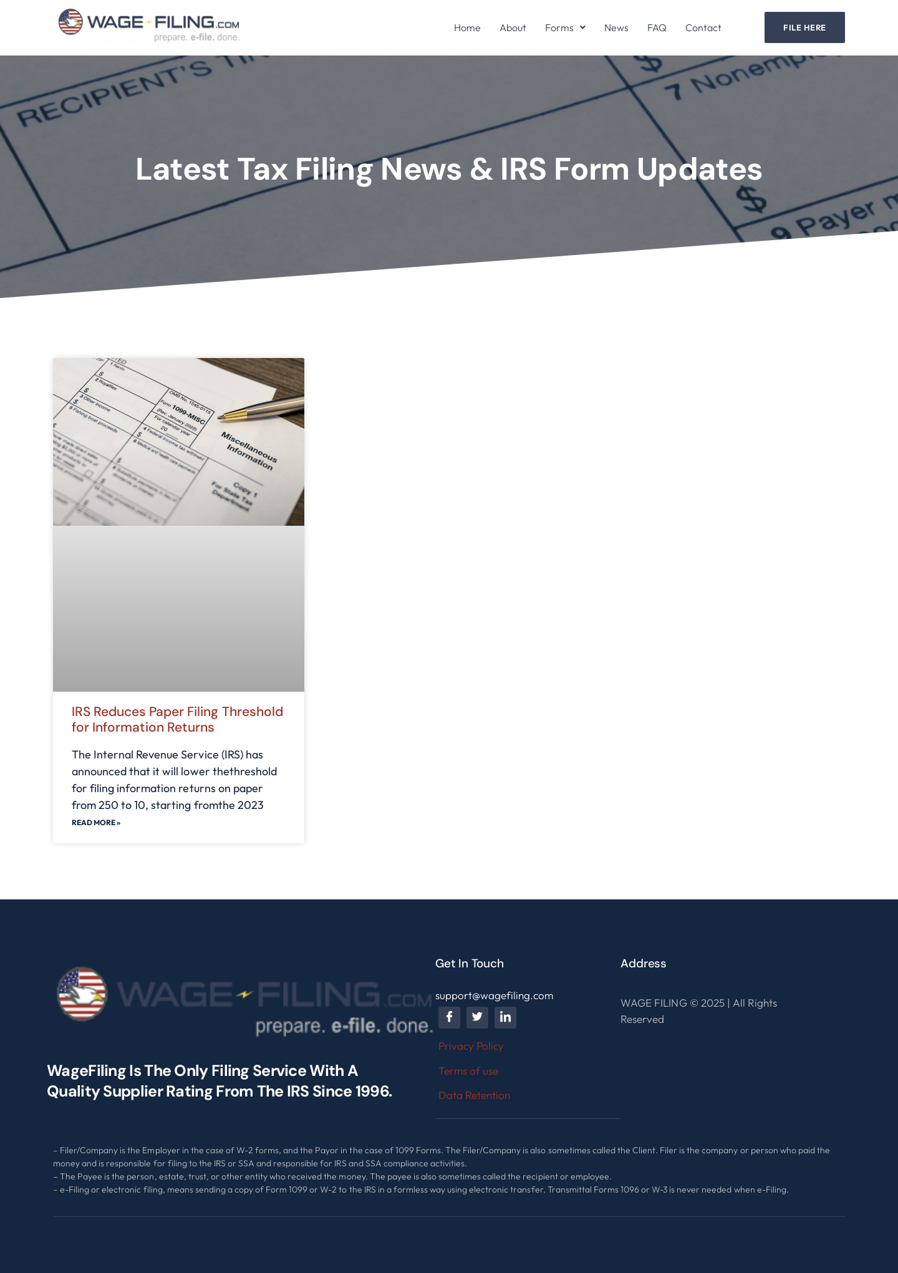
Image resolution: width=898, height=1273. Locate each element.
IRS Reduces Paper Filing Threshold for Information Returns (177, 719)
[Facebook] (449, 1018)
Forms (565, 27)
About (513, 27)
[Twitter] (477, 1018)
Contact (703, 27)
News (616, 27)
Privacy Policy (471, 1045)
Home (467, 27)
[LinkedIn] (505, 1018)
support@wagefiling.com (494, 995)
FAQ (657, 27)
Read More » (96, 822)
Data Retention (474, 1094)
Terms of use (468, 1070)
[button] (565, 27)
